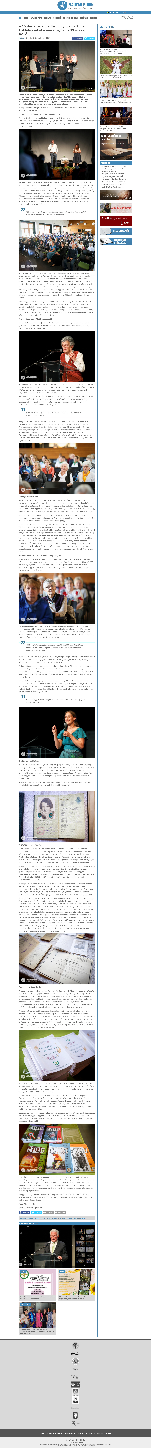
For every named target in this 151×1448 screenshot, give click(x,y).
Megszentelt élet (70, 17)
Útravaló (104, 184)
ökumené (121, 166)
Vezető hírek (107, 26)
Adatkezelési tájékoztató (88, 1446)
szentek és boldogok (108, 166)
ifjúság (115, 187)
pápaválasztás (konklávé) (116, 181)
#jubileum (39, 1218)
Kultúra (93, 17)
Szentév (121, 187)
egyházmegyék (108, 176)
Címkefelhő (105, 163)
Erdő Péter (121, 174)
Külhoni (47, 17)
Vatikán (119, 184)
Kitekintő (57, 17)
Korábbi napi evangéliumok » (122, 158)
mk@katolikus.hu (91, 1444)
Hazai (26, 17)
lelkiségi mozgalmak (108, 169)
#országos (81, 1218)
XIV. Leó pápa (36, 17)
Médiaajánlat (67, 1446)
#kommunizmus (50, 1218)
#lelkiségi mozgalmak (67, 1218)
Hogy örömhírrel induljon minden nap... (113, 139)
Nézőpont (84, 17)
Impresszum (59, 1446)
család (119, 176)
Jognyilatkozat (76, 1446)
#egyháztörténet (27, 1218)
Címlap (42, 1433)
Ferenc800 (112, 184)
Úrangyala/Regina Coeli (109, 179)
